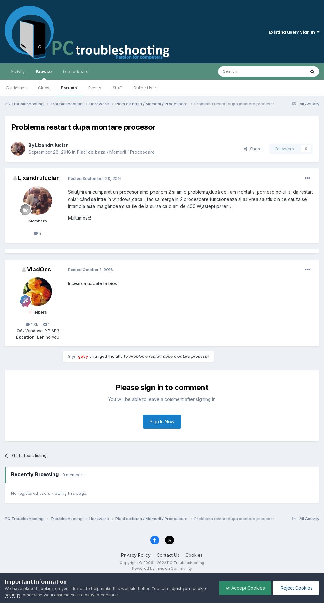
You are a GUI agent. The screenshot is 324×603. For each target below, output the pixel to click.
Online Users (146, 87)
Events (94, 87)
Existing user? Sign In (294, 31)
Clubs (43, 87)
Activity (17, 71)
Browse (44, 74)
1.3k (32, 324)
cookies (46, 588)
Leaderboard (76, 71)
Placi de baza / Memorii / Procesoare (116, 152)
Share (253, 148)
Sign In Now (162, 421)
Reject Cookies (296, 588)
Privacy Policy (136, 555)
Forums (69, 87)
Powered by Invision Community (162, 568)
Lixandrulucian (52, 145)
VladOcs (39, 269)
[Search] (245, 71)
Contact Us (168, 555)
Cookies (194, 555)
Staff (117, 87)
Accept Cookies (245, 588)
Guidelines (16, 87)
